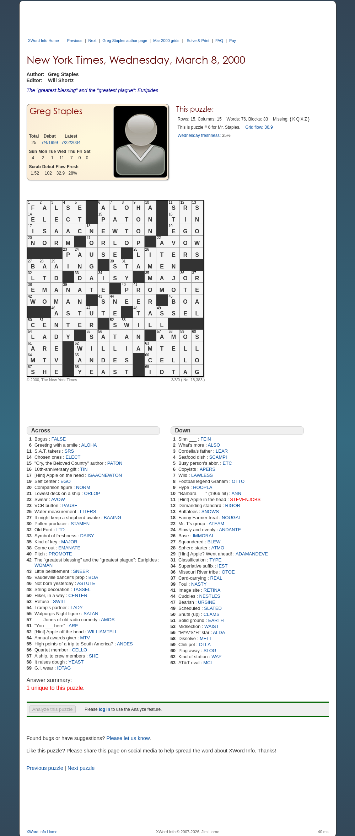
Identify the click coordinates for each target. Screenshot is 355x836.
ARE (73, 625)
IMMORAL (203, 535)
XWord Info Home (43, 40)
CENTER (77, 595)
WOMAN (43, 565)
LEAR (222, 451)
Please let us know (127, 738)
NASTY (198, 584)
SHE (93, 656)
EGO (65, 481)
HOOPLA (202, 487)
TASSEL (82, 589)
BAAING (112, 517)
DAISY (87, 535)
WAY (216, 656)
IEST (222, 566)
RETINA (212, 590)
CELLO (79, 650)
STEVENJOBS (245, 499)
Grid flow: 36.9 (259, 127)
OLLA (205, 644)
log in (104, 709)
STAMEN (80, 523)
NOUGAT (231, 517)
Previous (74, 40)
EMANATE (69, 547)
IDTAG (64, 668)
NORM (83, 487)
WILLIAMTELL (102, 631)
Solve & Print (198, 40)
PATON (115, 463)
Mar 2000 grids (166, 40)
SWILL (60, 601)
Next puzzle (81, 768)
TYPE (215, 560)
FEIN (205, 439)
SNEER (81, 571)
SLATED (213, 608)
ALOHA (89, 445)
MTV (85, 637)
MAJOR (69, 541)
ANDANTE (230, 529)
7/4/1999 (49, 142)
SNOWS (210, 511)
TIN (83, 469)
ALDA (219, 632)
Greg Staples (55, 111)
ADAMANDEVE (252, 554)
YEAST (76, 662)
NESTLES (209, 596)
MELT (206, 638)
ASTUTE (86, 583)
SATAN (91, 613)
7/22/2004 (70, 142)
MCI (207, 662)
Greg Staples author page (124, 40)
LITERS (88, 511)
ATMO (217, 547)
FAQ (219, 40)
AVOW (58, 499)
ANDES (125, 643)
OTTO (238, 481)
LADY (77, 607)
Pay (232, 40)
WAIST (211, 626)
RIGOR (233, 505)
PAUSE (69, 505)
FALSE (59, 439)
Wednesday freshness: (199, 135)
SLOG (210, 650)
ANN (236, 493)
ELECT (72, 457)
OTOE (228, 572)
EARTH (216, 620)
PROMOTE (60, 554)
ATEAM (216, 523)
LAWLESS (202, 475)
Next (92, 40)
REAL (216, 578)
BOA (93, 577)
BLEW (214, 541)
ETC (227, 463)
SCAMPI (218, 457)
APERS (207, 469)
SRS (69, 451)
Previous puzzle (45, 768)
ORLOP (92, 493)
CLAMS (212, 614)
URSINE (206, 602)
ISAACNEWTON (105, 475)
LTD (60, 529)
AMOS (107, 619)
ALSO (214, 445)
